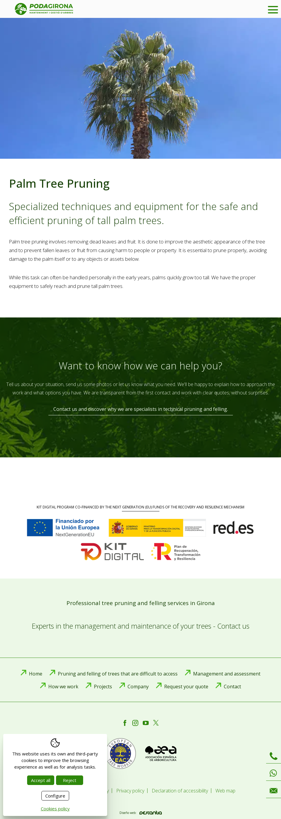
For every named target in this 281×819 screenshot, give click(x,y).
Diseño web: (140, 813)
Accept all (40, 780)
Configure (55, 796)
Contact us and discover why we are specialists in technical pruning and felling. (140, 409)
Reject (69, 780)
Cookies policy (55, 809)
